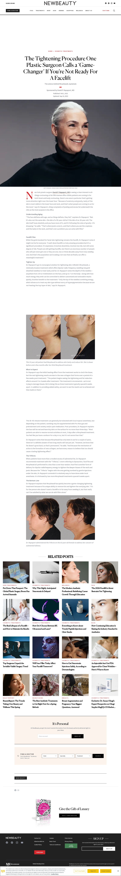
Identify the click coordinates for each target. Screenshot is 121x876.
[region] (60, 871)
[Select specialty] (67, 756)
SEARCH (98, 756)
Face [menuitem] (31, 10)
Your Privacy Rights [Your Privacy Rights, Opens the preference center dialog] (80, 871)
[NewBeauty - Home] (60, 3)
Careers (52, 838)
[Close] (118, 871)
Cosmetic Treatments (64, 51)
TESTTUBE (105, 10)
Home (50, 51)
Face (93, 585)
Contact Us (37, 838)
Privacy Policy (69, 841)
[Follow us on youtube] (114, 3)
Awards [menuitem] (61, 10)
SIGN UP (78, 736)
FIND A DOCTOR (12, 10)
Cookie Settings (71, 845)
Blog (93, 623)
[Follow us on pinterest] (108, 3)
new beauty (20, 778)
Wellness (65, 585)
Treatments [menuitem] (40, 10)
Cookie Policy (38, 844)
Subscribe (10, 3)
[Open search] (113, 10)
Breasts (65, 698)
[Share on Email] (18, 790)
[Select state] (50, 756)
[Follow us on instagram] (111, 3)
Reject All (93, 871)
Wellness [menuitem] (79, 10)
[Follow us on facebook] (106, 3)
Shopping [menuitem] (70, 10)
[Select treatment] (83, 756)
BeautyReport (8, 698)
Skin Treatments (10, 585)
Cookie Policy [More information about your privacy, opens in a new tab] (55, 874)
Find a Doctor (68, 838)
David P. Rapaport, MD (61, 192)
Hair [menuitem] (54, 10)
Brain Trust (53, 841)
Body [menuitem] (49, 10)
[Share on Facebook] (15, 790)
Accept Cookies (106, 871)
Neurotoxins (37, 698)
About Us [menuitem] (88, 10)
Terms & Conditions (55, 844)
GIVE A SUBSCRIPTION (69, 815)
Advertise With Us (39, 841)
